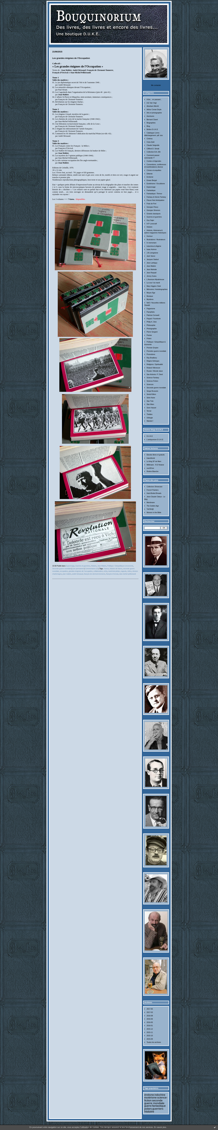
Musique (150, 296)
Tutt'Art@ (150, 509)
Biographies (151, 123)
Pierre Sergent (152, 332)
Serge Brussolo (152, 391)
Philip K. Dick (152, 322)
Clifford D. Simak (153, 149)
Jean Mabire (151, 266)
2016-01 (150, 1026)
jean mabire (67, 574)
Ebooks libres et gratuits (156, 455)
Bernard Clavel (152, 119)
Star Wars (150, 404)
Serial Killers (151, 394)
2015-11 (150, 1032)
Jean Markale (152, 269)
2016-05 (150, 1022)
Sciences (150, 384)
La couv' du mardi (153, 283)
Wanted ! (150, 421)
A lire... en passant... (154, 99)
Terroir (149, 411)
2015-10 (150, 1036)
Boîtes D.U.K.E (152, 129)
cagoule (123, 571)
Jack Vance (151, 256)
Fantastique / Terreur (154, 194)
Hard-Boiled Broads (154, 493)
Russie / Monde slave (155, 371)
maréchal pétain (114, 571)
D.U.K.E (150, 436)
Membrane (151, 502)
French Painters (152, 490)
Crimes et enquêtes (154, 170)
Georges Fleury (152, 207)
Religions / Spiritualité (155, 364)
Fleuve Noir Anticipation (155, 200)
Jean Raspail (151, 273)
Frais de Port (151, 204)
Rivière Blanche (152, 471)
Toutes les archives (154, 1042)
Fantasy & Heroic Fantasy (156, 197)
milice (129, 571)
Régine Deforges (153, 361)
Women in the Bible (154, 512)
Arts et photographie (154, 113)
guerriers (157, 1108)
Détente (149, 174)
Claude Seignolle (153, 145)
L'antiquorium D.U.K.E (155, 439)
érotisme (149, 1094)
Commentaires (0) (91, 569)
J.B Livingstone (152, 253)
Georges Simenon (153, 210)
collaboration (98, 571)
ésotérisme (150, 1097)
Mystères (150, 299)
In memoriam (152, 243)
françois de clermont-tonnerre (94, 574)
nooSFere (150, 468)
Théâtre (149, 414)
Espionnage (151, 187)
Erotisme (150, 177)
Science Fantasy (153, 378)
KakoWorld (151, 458)
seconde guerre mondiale (154, 1102)
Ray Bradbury (152, 358)
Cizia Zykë (151, 142)
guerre (148, 1105)
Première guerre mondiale (156, 351)
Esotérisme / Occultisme (156, 184)
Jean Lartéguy (152, 263)
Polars (149, 338)
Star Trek (150, 401)
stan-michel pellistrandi (127, 574)
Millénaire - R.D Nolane (155, 465)
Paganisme (151, 309)
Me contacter (156, 85)
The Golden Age (153, 506)
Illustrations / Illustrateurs (156, 239)
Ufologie (150, 418)
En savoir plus (160, 1127)
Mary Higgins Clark (154, 286)
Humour (150, 236)
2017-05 (150, 1009)
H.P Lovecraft (152, 224)
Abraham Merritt (153, 106)
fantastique (159, 1105)
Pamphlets (151, 312)
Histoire (149, 227)
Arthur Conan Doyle (154, 109)
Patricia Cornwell (153, 315)
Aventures (150, 116)
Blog (148, 126)
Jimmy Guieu (152, 276)
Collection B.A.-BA (153, 152)
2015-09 (150, 1039)
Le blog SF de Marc (154, 461)
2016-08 (150, 1016)
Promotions (151, 354)
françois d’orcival (112, 574)
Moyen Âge (151, 293)
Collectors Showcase (154, 487)
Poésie (149, 335)
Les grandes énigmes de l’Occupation (71, 58)
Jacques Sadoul (153, 259)
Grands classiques (153, 214)
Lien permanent (78, 569)
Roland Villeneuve (153, 368)
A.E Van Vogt (152, 103)
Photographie (152, 329)
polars (148, 1108)
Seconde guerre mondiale (156, 388)
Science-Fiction (152, 381)
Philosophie (151, 325)
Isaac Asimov (152, 249)
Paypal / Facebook (154, 319)
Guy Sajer (150, 220)
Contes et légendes (154, 161)
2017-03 (150, 1012)
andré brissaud (77, 574)
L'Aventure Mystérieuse (155, 279)
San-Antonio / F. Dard (155, 374)
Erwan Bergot (152, 180)
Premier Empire (152, 348)
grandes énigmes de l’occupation (80, 571)
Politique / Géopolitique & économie (120, 566)
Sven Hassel (151, 408)
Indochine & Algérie (154, 246)
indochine (159, 1094)
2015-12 (150, 1029)
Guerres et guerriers (154, 217)
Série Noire (151, 398)
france (106, 569)
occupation (64, 571)
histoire (149, 1111)
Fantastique (151, 190)
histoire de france (116, 569)
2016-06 (150, 1019)
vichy (105, 571)
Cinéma (149, 139)
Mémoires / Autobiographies (157, 289)
